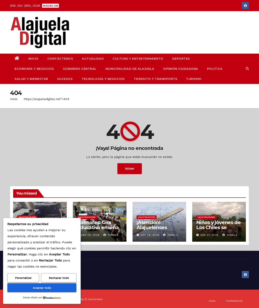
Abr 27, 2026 (209, 235)
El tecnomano (94, 299)
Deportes (181, 58)
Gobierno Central (80, 69)
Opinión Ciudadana (180, 69)
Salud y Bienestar (31, 79)
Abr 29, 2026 (90, 235)
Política (215, 69)
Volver (129, 168)
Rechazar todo (59, 277)
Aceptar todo (42, 287)
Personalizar (23, 277)
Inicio (33, 58)
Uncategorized (27, 217)
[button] (247, 69)
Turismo (194, 79)
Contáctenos (60, 58)
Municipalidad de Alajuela (129, 69)
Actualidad (93, 58)
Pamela (110, 235)
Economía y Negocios (34, 69)
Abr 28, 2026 (150, 235)
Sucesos (65, 79)
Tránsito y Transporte (155, 79)
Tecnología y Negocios (103, 79)
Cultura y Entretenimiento (138, 58)
